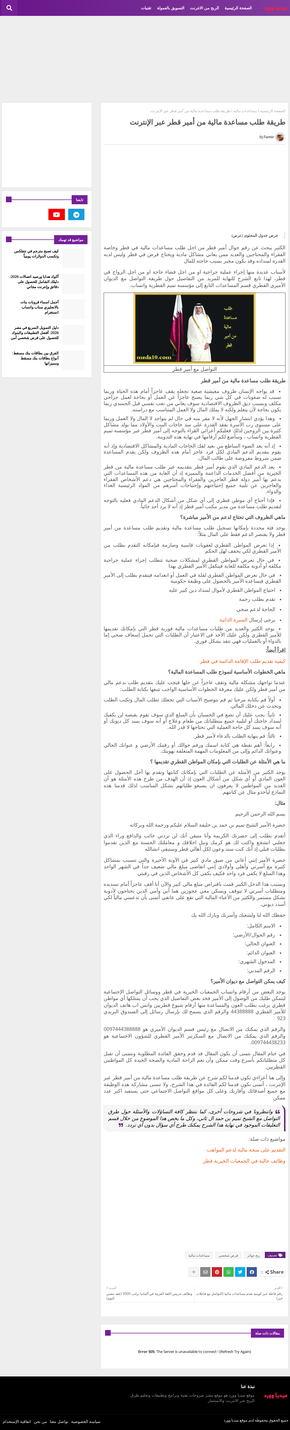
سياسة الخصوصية (86, 1421)
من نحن (40, 1421)
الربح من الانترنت (204, 7)
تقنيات (146, 7)
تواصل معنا (59, 1421)
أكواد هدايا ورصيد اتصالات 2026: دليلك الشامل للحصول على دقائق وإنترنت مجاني (34, 281)
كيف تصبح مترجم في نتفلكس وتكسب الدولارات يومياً (36, 253)
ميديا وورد (231, 1420)
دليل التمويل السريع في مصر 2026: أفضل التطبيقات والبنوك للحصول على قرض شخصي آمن (35, 332)
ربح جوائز (253, 1255)
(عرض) (237, 235)
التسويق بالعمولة (170, 7)
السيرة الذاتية (233, 619)
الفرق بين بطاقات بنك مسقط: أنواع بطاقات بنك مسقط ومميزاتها (35, 358)
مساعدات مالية (245, 110)
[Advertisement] (145, 58)
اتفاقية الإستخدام (17, 1421)
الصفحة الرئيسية (238, 7)
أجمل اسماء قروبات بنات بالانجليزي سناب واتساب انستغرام (39, 307)
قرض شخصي (228, 1255)
